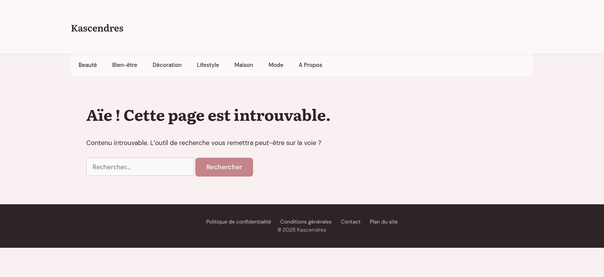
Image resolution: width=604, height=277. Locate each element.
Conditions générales (306, 222)
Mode (275, 65)
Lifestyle (208, 65)
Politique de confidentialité (238, 222)
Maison (244, 65)
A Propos (310, 65)
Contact (351, 222)
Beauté (88, 65)
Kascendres (97, 27)
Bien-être (125, 65)
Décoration (167, 65)
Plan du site (384, 222)
